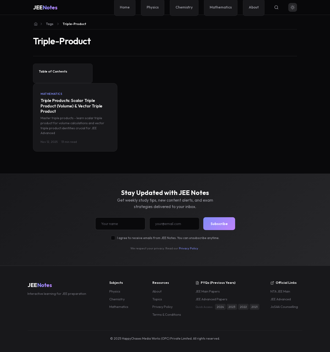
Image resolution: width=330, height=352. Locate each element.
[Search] (276, 7)
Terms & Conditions (166, 315)
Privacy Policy (188, 248)
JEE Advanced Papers (211, 299)
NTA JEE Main (280, 291)
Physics (114, 291)
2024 (220, 307)
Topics (157, 299)
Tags (49, 24)
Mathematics (118, 307)
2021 (254, 307)
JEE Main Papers (207, 291)
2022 (243, 307)
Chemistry (117, 299)
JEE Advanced (280, 299)
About (157, 291)
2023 (231, 307)
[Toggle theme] (292, 7)
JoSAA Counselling (284, 307)
